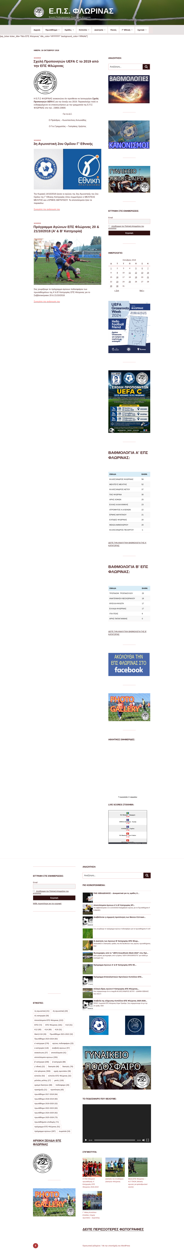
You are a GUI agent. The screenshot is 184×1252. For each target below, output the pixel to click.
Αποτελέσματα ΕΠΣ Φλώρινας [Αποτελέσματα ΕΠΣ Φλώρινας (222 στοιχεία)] (48, 1020)
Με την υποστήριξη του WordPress (116, 1246)
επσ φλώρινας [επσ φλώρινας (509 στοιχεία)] (42, 1071)
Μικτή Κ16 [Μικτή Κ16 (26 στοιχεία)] (40, 1034)
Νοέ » (142, 291)
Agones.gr (138, 843)
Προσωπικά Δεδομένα (91, 1246)
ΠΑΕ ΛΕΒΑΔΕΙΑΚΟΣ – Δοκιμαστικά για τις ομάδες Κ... (116, 893)
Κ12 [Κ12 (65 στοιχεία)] (37, 1029)
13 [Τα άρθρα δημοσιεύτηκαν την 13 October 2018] (142, 273)
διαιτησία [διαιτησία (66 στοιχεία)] (53, 1066)
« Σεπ (116, 291)
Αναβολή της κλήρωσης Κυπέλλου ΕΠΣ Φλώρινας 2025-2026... (120, 1001)
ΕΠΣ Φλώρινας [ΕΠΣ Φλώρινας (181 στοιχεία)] (53, 1025)
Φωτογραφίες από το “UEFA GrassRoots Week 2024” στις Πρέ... (121, 953)
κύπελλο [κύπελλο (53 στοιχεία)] (39, 1076)
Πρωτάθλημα (52, 30)
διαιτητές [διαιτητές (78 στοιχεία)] (67, 1066)
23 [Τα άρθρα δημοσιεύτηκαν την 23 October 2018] (117, 282)
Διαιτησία (100, 30)
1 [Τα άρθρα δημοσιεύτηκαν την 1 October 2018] (111, 268)
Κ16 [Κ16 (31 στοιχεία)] (58, 1029)
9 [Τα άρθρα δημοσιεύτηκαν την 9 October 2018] (117, 273)
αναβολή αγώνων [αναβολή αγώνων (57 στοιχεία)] (61, 1048)
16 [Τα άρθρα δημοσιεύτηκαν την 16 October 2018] (117, 277)
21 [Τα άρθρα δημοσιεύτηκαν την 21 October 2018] (148, 277)
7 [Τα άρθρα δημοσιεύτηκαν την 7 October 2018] (147, 268)
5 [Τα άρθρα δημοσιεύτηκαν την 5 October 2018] (135, 268)
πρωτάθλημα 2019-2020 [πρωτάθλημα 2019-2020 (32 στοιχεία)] (46, 1103)
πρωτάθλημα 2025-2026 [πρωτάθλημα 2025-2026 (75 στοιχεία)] (46, 1117)
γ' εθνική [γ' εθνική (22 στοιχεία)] (39, 1066)
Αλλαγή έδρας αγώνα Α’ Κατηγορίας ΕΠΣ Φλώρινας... (116, 989)
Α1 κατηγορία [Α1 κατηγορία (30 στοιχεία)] (41, 1016)
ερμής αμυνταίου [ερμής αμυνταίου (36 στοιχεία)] (62, 1071)
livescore (144, 843)
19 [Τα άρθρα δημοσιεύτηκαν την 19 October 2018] (136, 277)
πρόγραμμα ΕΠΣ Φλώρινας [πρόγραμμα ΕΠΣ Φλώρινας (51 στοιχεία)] (47, 1127)
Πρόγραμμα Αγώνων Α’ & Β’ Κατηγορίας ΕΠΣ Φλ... (115, 965)
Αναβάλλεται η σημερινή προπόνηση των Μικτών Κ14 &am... (120, 917)
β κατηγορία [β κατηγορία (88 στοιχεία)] (59, 1062)
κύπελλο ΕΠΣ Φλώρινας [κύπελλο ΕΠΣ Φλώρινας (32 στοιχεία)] (59, 1076)
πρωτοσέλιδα (124, 797)
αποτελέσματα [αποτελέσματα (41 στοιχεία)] (58, 1053)
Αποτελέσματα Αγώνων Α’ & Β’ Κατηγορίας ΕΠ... (114, 905)
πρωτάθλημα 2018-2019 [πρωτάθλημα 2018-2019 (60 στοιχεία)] (46, 1099)
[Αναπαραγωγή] (86, 1140)
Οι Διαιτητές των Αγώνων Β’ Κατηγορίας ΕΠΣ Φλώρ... (116, 941)
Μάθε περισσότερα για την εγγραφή (47, 903)
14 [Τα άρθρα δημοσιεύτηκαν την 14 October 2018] (148, 273)
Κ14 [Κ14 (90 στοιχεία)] (48, 1029)
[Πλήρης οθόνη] (147, 1140)
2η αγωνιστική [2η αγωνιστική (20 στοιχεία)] (60, 1011)
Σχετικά (142, 30)
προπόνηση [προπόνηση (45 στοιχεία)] (57, 1090)
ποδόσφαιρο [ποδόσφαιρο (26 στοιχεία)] (62, 1085)
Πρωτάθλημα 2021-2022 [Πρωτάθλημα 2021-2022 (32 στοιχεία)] (61, 1034)
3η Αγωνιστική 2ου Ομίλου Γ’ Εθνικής (63, 144)
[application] (117, 1123)
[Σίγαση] (143, 1140)
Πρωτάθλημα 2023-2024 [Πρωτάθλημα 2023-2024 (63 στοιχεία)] (46, 1039)
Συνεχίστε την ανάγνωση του (47, 209)
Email (110, 218)
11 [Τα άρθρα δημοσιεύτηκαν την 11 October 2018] (130, 273)
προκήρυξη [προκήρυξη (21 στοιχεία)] (40, 1090)
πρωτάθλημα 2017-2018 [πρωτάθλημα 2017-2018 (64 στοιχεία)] (46, 1094)
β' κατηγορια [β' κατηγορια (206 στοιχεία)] (41, 1062)
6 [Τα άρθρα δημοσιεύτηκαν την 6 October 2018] (142, 268)
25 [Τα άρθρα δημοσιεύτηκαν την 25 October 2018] (130, 282)
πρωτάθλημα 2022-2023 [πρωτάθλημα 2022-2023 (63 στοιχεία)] (46, 1108)
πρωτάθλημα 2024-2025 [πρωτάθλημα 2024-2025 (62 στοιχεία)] (46, 1113)
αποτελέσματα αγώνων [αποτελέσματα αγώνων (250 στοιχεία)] (46, 1057)
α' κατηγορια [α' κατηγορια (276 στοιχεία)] (41, 1043)
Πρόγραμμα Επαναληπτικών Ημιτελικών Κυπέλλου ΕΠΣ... (118, 977)
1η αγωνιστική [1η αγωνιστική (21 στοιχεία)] (41, 1011)
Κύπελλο (84, 30)
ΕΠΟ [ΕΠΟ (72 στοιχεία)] (38, 1025)
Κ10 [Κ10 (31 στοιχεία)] (69, 1025)
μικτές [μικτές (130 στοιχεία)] (59, 1080)
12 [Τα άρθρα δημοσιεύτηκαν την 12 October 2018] (136, 273)
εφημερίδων (133, 797)
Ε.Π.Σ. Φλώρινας (81, 11)
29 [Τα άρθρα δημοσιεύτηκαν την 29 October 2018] (111, 286)
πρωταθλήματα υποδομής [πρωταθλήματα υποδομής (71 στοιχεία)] (46, 1122)
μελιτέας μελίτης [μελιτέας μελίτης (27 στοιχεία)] (42, 1080)
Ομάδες (69, 30)
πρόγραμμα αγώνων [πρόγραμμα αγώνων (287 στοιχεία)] (45, 1131)
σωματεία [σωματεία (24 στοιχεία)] (64, 1131)
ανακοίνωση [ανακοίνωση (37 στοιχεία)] (41, 1053)
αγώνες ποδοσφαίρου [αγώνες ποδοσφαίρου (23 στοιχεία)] (62, 1043)
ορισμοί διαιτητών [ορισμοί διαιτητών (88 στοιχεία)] (43, 1085)
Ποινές (113, 30)
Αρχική (37, 30)
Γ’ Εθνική (127, 30)
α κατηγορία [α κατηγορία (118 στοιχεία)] (41, 1048)
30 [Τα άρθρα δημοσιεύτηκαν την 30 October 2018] (117, 286)
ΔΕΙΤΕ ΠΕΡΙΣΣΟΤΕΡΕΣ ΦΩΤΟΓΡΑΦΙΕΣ (113, 1229)
